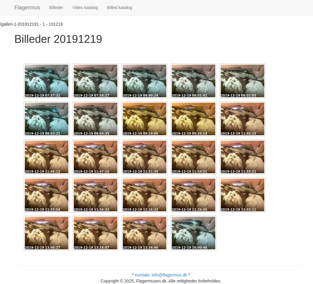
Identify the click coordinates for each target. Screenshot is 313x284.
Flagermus (27, 8)
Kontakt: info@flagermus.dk (161, 275)
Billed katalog (119, 7)
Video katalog (85, 7)
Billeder (56, 7)
